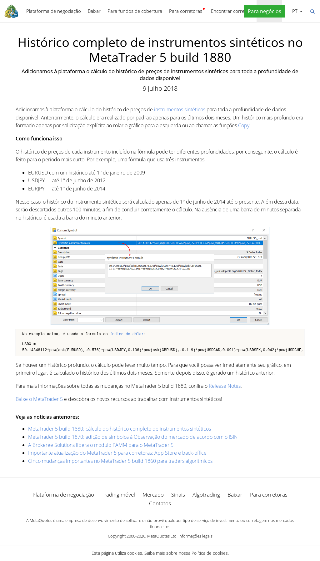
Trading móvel (118, 494)
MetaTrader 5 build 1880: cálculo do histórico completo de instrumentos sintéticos (119, 428)
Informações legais (195, 536)
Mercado (153, 494)
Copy (243, 125)
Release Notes (225, 385)
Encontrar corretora (232, 11)
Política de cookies (210, 553)
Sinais (178, 494)
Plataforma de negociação (53, 11)
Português (294, 11)
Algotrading (206, 494)
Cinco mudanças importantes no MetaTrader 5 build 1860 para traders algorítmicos (120, 460)
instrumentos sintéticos (179, 109)
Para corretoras (185, 11)
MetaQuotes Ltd (162, 536)
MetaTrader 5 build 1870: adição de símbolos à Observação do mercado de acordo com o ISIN (133, 436)
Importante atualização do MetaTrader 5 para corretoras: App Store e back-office (117, 452)
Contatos (160, 503)
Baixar (94, 11)
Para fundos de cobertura (135, 11)
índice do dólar (127, 334)
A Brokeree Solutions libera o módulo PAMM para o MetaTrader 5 (100, 445)
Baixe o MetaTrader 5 (39, 399)
